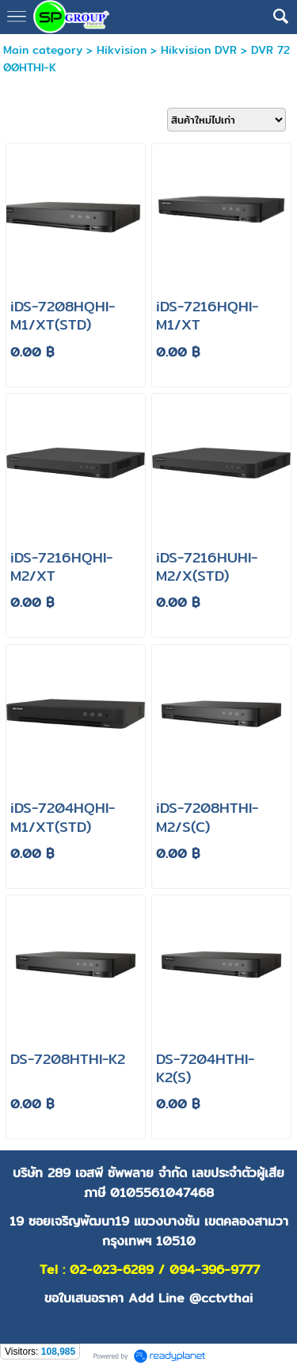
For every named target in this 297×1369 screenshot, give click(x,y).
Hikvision (122, 50)
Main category (42, 50)
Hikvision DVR (199, 50)
